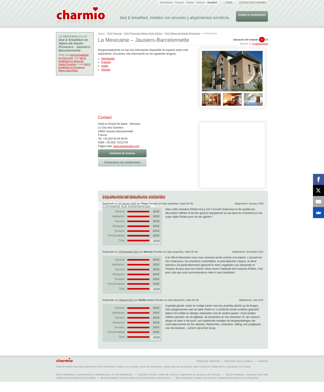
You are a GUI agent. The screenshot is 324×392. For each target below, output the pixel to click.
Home (228, 2)
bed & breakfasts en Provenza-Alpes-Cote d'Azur (74, 67)
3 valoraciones (260, 43)
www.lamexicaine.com (126, 146)
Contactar (262, 371)
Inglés (104, 65)
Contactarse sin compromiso (122, 162)
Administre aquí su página (238, 371)
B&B (114, 33)
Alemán (105, 69)
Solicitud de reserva (122, 153)
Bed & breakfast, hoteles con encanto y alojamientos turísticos (209, 388)
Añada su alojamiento (252, 14)
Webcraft (215, 371)
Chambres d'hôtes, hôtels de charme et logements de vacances (172, 384)
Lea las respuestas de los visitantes (133, 196)
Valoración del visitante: (250, 39)
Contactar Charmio (252, 2)
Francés (106, 62)
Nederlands (166, 2)
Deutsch (200, 2)
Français (179, 2)
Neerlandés (108, 58)
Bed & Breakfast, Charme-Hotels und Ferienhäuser (127, 388)
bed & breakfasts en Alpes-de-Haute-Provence (72, 61)
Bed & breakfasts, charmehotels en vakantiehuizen (83, 384)
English (190, 2)
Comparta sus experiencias (198, 196)
